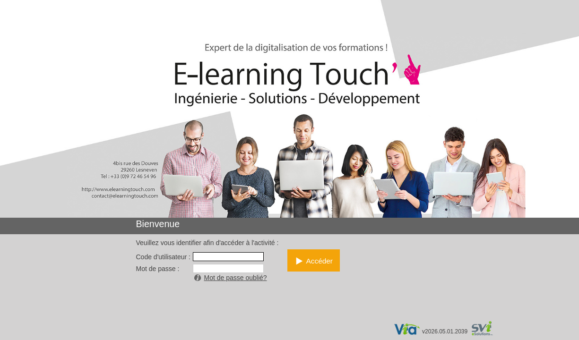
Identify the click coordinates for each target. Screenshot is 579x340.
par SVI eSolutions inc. (486, 329)
